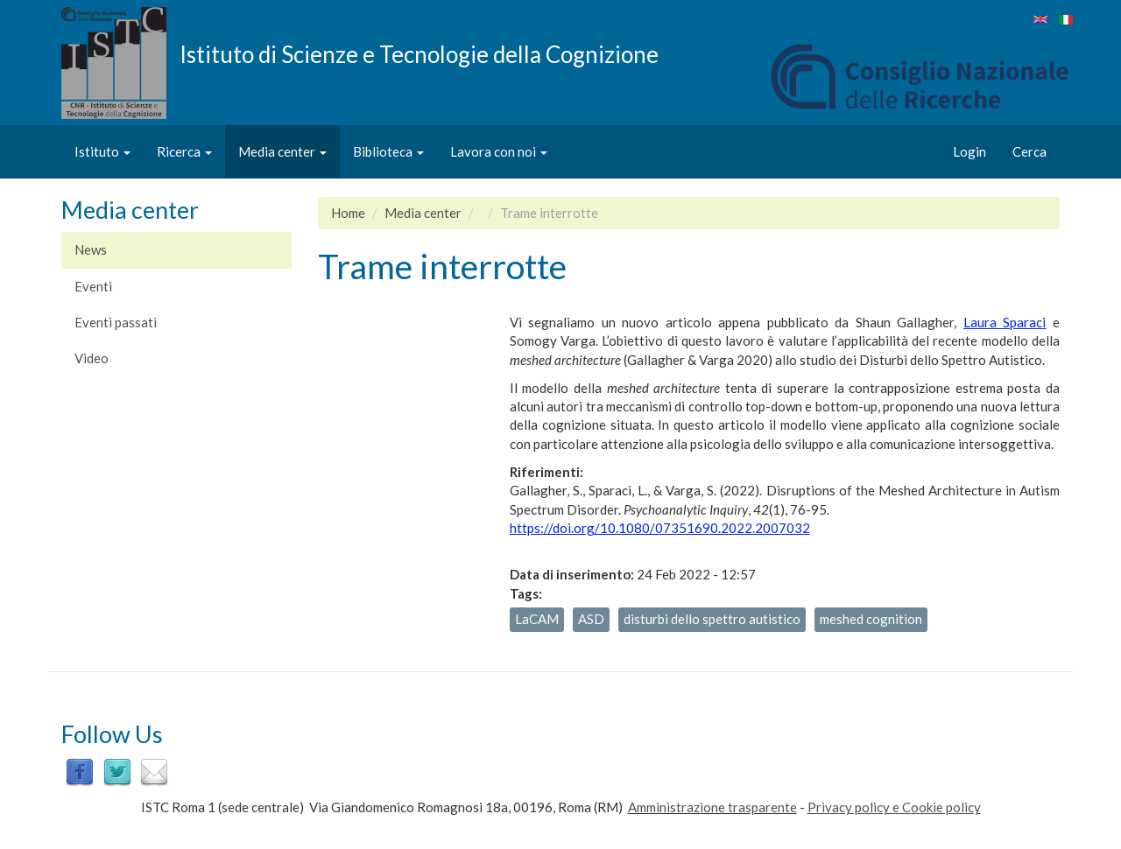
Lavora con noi (498, 151)
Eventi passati (115, 322)
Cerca (1029, 151)
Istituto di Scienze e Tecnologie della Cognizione (419, 53)
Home (348, 213)
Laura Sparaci (1005, 322)
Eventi (93, 286)
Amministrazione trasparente (712, 807)
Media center (282, 151)
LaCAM (537, 619)
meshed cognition (871, 619)
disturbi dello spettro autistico (712, 619)
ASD (591, 619)
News (90, 249)
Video (91, 358)
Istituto (102, 151)
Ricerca (184, 151)
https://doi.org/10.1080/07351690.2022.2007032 (660, 528)
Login (969, 151)
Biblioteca (388, 151)
